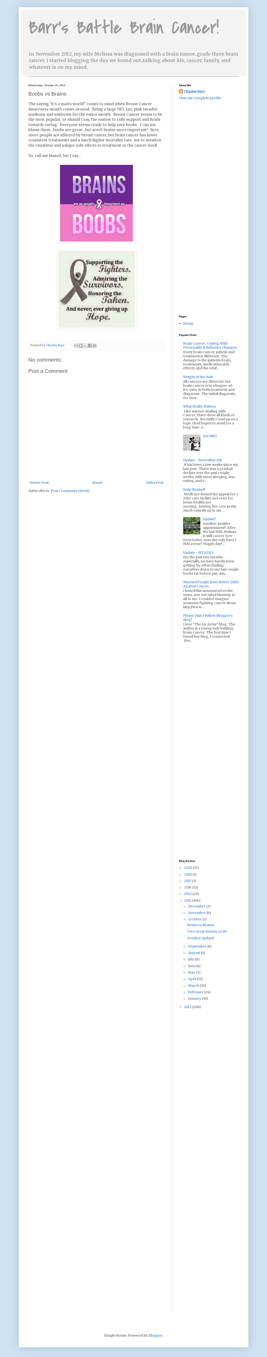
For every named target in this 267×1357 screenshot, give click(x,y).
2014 (188, 900)
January (195, 998)
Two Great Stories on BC (207, 931)
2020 (188, 868)
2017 (188, 881)
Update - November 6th (202, 460)
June (192, 966)
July (191, 959)
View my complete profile (200, 98)
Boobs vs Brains (200, 925)
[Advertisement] (203, 132)
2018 (188, 874)
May (192, 972)
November (197, 913)
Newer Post (39, 482)
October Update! (200, 938)
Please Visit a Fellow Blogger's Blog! (208, 617)
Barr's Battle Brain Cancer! (123, 28)
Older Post (154, 482)
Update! (209, 519)
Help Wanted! (194, 489)
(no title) (210, 436)
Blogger (155, 1335)
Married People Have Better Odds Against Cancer (211, 584)
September (197, 946)
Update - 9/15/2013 (198, 552)
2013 (188, 1007)
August (194, 953)
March (194, 985)
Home (97, 482)
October (195, 919)
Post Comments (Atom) (70, 491)
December (197, 906)
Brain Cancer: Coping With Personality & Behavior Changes (210, 345)
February (196, 992)
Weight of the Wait (198, 377)
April (192, 979)
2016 (188, 887)
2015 (188, 894)
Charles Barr (194, 91)
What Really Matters (199, 406)
